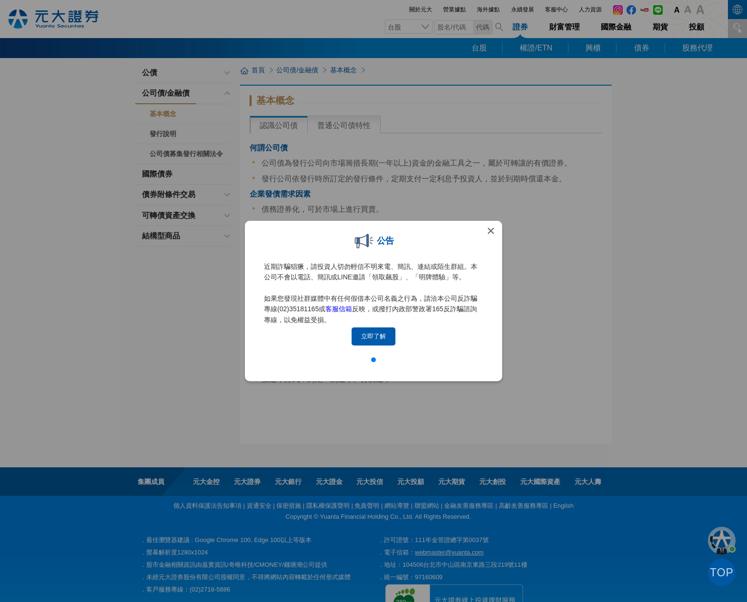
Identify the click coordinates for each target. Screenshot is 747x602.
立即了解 (373, 336)
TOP (722, 572)
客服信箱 (338, 309)
